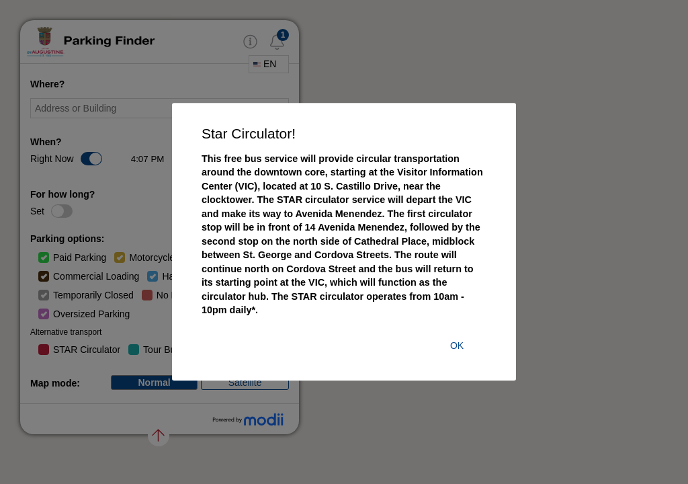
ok (457, 346)
